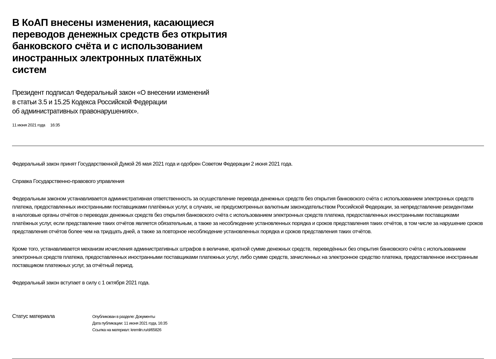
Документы (145, 316)
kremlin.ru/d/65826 (146, 329)
